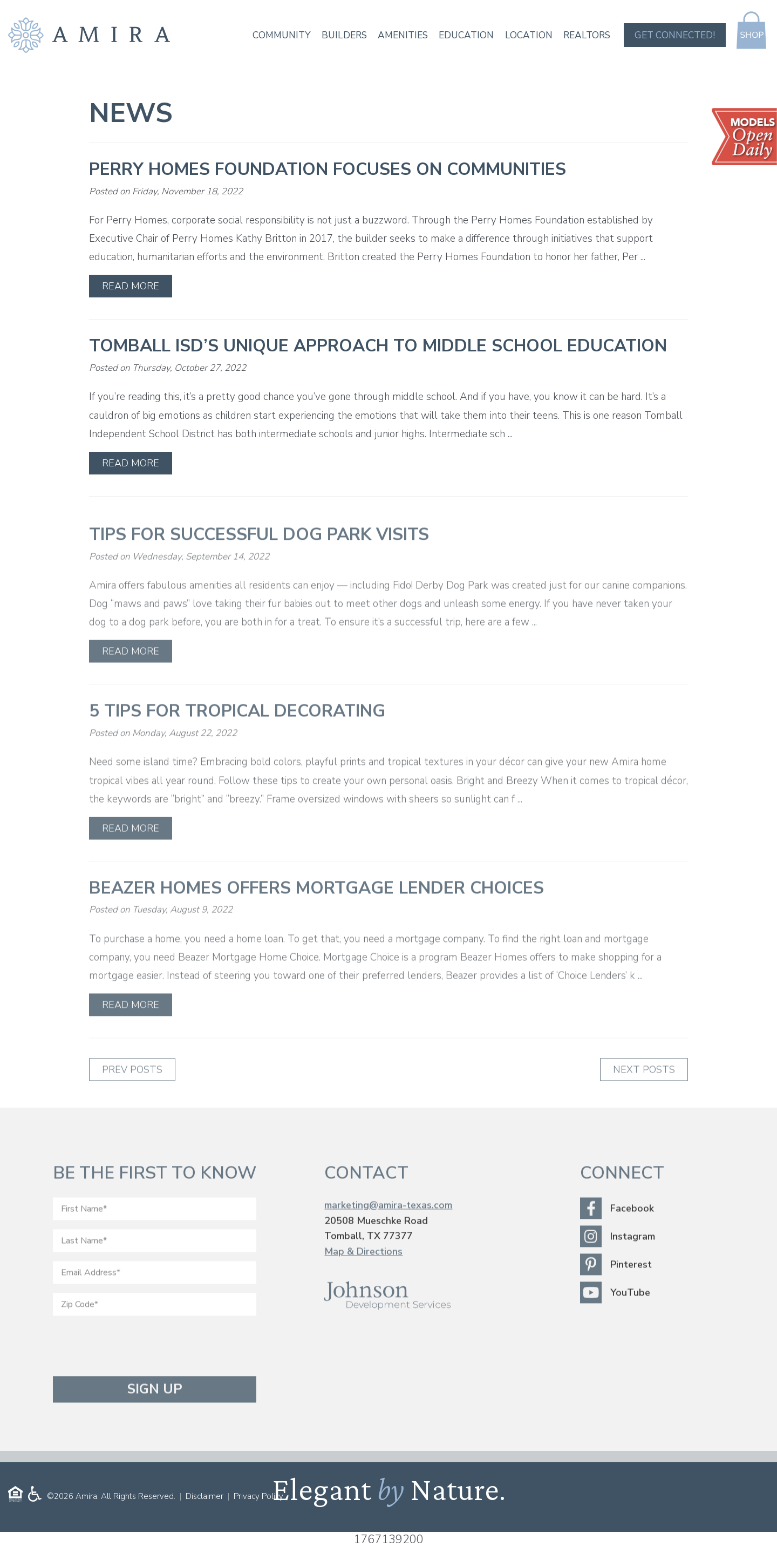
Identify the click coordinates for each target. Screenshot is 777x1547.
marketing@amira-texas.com (388, 1227)
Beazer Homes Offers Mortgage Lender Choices (316, 910)
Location (525, 35)
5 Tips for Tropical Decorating (237, 733)
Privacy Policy (258, 1496)
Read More (130, 286)
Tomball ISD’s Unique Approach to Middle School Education (378, 345)
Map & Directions (363, 1273)
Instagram (617, 1259)
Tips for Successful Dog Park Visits (259, 556)
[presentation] (135, 1368)
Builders (338, 35)
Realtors (585, 35)
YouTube (615, 1315)
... (642, 257)
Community (274, 35)
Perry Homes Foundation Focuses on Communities (327, 169)
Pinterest (616, 1287)
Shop (751, 30)
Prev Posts (132, 1091)
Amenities (397, 35)
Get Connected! (673, 35)
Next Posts (644, 1091)
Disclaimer (204, 1496)
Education (462, 35)
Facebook (617, 1230)
